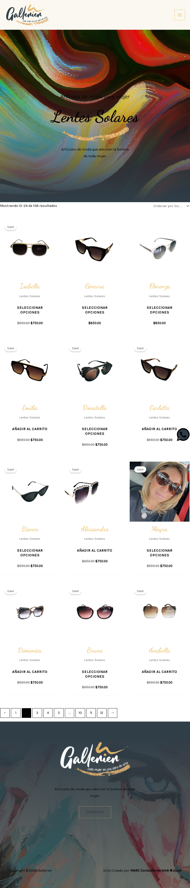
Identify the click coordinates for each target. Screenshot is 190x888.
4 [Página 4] (48, 713)
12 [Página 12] (101, 713)
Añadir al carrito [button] (30, 429)
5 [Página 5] (59, 713)
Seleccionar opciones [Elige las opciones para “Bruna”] (95, 674)
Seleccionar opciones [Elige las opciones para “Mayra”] (159, 552)
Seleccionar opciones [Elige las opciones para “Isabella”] (30, 310)
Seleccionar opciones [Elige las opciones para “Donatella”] (95, 431)
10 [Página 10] (80, 713)
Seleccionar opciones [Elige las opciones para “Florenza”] (159, 310)
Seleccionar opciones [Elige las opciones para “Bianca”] (30, 552)
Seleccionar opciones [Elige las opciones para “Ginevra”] (95, 310)
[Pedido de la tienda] (170, 206)
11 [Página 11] (91, 713)
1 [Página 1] (15, 713)
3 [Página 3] (37, 713)
